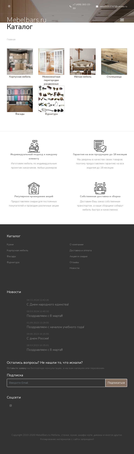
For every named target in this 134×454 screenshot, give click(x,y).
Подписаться (116, 383)
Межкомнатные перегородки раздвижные (51, 80)
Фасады (19, 114)
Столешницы (114, 76)
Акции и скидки (78, 256)
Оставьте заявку (16, 368)
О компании (76, 244)
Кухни (10, 244)
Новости (74, 268)
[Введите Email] (56, 383)
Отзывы (74, 262)
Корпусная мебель (20, 76)
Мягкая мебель (82, 76)
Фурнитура (51, 114)
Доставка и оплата (81, 250)
